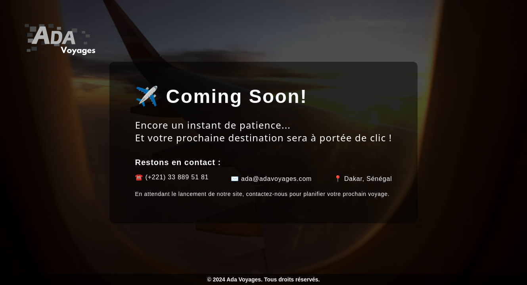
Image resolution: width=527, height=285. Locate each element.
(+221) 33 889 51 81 (177, 177)
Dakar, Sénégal (368, 178)
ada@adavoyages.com (276, 178)
